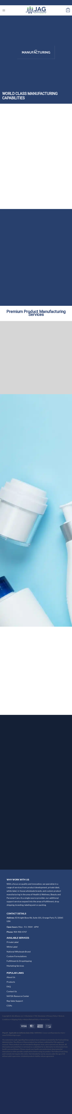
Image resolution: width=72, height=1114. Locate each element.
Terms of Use (45, 1072)
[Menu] (3, 10)
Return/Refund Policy (31, 1072)
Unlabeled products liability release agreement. (37, 1108)
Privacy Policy (52, 1068)
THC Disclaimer (40, 1068)
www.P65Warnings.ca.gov (11, 1087)
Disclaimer (29, 1068)
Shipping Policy (16, 1072)
